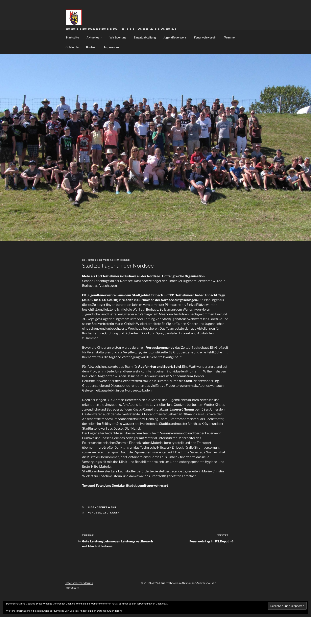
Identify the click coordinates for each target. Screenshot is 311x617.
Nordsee (94, 512)
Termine (229, 37)
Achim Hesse (120, 260)
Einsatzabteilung (145, 37)
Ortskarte (72, 47)
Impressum (111, 47)
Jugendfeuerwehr (174, 37)
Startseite (72, 37)
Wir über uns (117, 37)
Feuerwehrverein (205, 37)
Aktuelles (94, 37)
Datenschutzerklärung (79, 583)
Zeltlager (111, 512)
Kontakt (91, 47)
